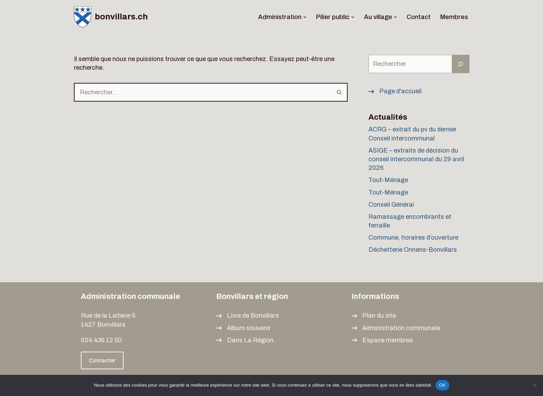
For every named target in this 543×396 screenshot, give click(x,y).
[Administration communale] (395, 328)
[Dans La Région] (244, 340)
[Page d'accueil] (395, 91)
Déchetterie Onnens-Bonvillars (412, 249)
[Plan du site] (373, 315)
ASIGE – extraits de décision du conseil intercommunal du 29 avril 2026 (416, 159)
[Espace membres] (382, 340)
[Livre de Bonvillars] (247, 315)
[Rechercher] (202, 92)
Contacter (102, 360)
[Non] (534, 385)
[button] (304, 17)
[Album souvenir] (243, 328)
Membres (454, 17)
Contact (419, 17)
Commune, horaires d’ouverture (413, 237)
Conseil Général (391, 204)
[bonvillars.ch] (111, 17)
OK (442, 385)
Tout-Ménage (388, 180)
